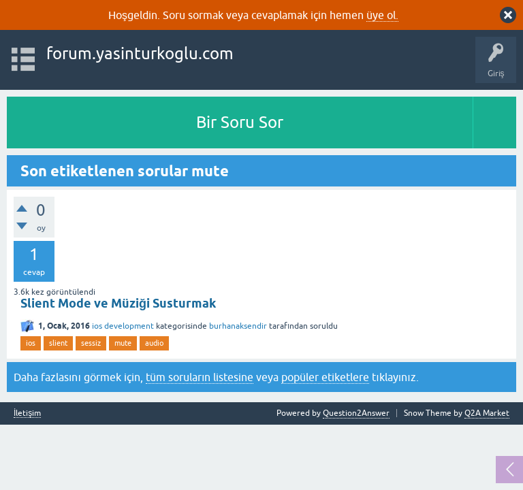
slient (58, 343)
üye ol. (382, 15)
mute (122, 343)
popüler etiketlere (325, 377)
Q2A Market (486, 413)
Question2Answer (356, 413)
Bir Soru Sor (239, 122)
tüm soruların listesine (199, 377)
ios (30, 343)
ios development (123, 326)
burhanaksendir (238, 326)
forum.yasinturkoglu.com (140, 53)
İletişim (27, 413)
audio (154, 343)
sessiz (91, 343)
